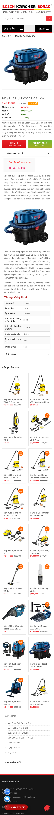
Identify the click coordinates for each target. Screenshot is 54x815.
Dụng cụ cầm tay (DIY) (18, 733)
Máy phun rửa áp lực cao (19, 723)
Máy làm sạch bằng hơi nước (21, 738)
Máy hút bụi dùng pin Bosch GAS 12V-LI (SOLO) (13, 629)
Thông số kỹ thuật (16, 168)
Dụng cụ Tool (14, 748)
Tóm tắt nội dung (19, 162)
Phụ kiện (12, 752)
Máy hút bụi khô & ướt (18, 728)
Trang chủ (6, 36)
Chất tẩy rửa (14, 743)
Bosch (25, 107)
